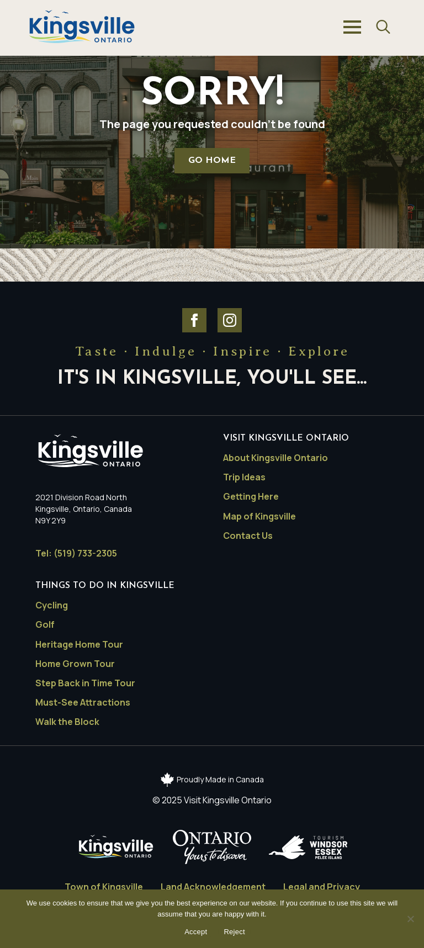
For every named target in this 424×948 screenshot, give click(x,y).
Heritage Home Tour (79, 644)
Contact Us (248, 536)
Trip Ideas (244, 477)
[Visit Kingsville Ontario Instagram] (230, 320)
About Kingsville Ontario (275, 458)
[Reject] (410, 918)
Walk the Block (67, 722)
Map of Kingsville (259, 516)
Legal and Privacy (321, 887)
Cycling (51, 605)
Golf (45, 624)
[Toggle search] (383, 27)
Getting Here (251, 496)
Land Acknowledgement (213, 887)
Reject (234, 932)
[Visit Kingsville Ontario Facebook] (194, 320)
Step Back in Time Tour (85, 683)
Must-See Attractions (82, 702)
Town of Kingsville (104, 887)
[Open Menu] (352, 27)
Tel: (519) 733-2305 (76, 553)
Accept (195, 932)
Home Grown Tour (75, 664)
